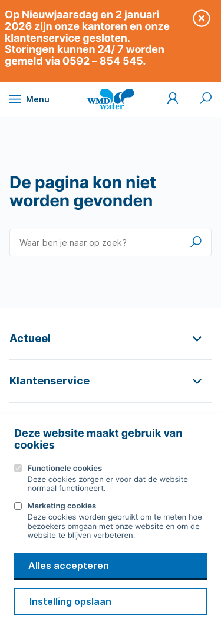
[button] (110, 338)
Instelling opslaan (70, 601)
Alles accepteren (68, 565)
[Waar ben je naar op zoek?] (110, 242)
